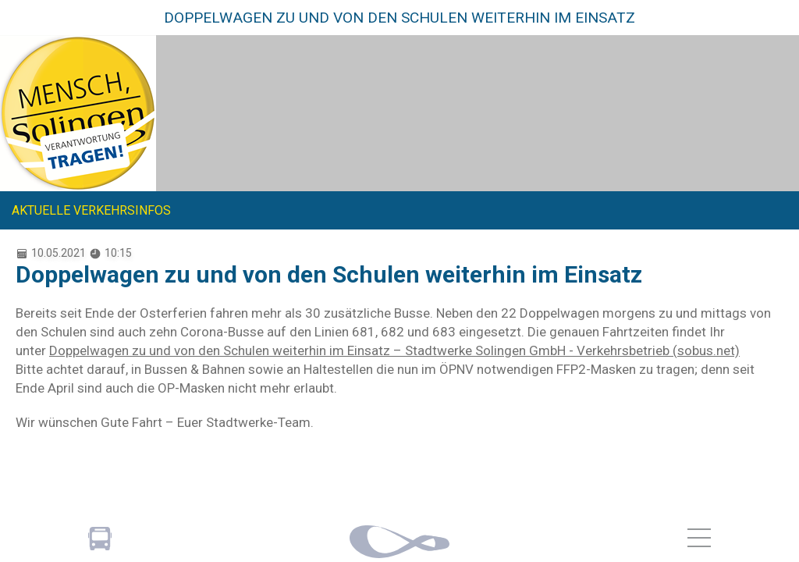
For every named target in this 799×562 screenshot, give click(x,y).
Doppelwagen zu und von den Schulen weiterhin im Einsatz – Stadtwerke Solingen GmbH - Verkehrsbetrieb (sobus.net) (394, 350)
